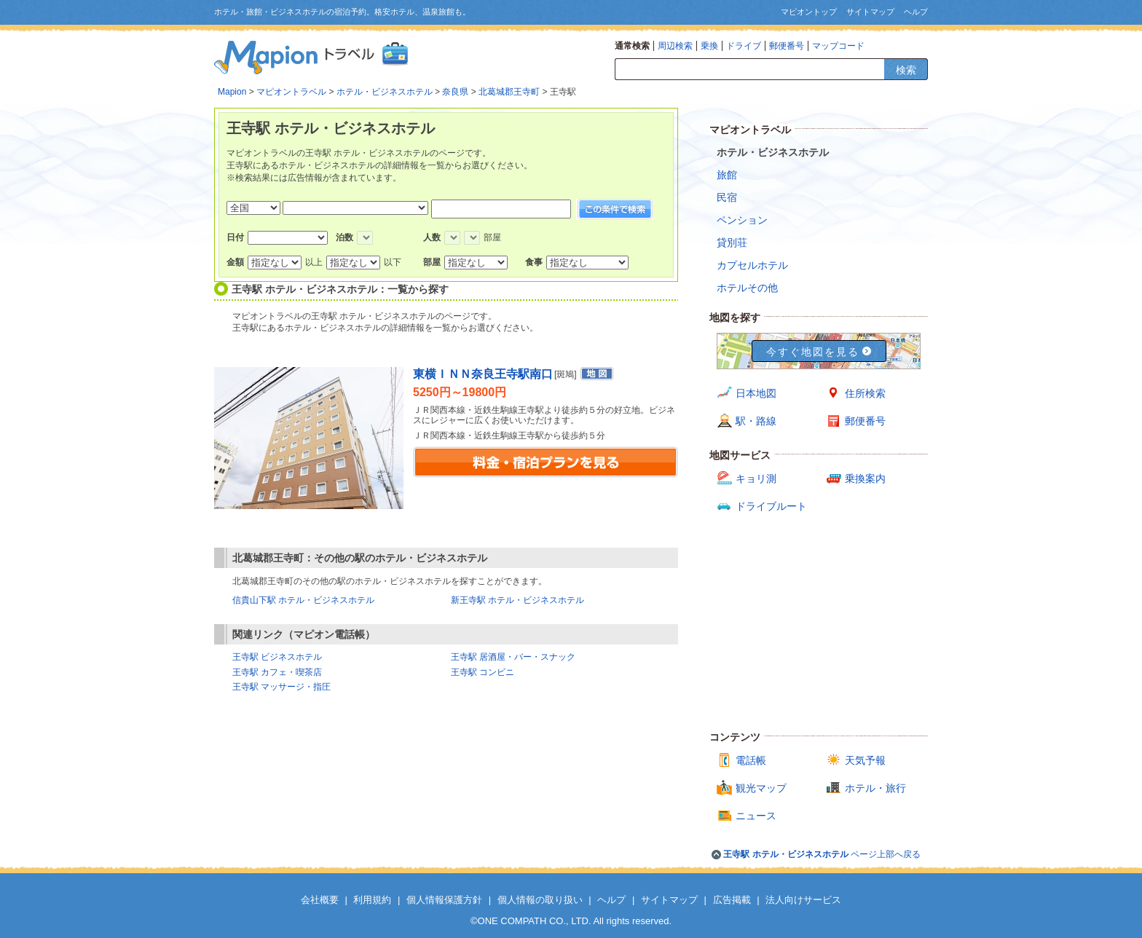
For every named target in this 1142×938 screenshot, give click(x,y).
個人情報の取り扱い (540, 899)
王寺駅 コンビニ (482, 672)
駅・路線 (756, 421)
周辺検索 (675, 46)
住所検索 (865, 393)
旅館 (727, 175)
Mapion (232, 92)
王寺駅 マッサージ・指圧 (281, 687)
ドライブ (743, 46)
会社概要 (320, 899)
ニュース (756, 815)
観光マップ (761, 788)
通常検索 (632, 46)
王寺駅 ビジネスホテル (277, 657)
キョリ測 (756, 478)
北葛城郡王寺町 (509, 92)
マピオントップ (809, 11)
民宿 (727, 197)
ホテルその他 (747, 287)
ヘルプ (916, 11)
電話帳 (751, 760)
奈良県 (455, 92)
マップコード (838, 46)
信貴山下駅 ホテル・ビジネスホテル (303, 600)
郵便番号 (786, 46)
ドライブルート (771, 506)
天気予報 (865, 760)
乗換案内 (865, 478)
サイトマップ (870, 11)
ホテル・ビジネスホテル (384, 92)
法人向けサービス (803, 899)
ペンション (742, 220)
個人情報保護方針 (444, 899)
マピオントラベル (291, 92)
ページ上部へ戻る (822, 854)
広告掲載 (732, 899)
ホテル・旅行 (875, 788)
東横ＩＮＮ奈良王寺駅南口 (483, 374)
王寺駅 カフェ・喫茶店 (277, 672)
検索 (906, 70)
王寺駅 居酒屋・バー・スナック (513, 657)
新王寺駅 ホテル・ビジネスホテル (517, 600)
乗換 (709, 46)
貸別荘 (732, 242)
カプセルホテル (752, 265)
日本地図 (756, 393)
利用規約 (372, 899)
